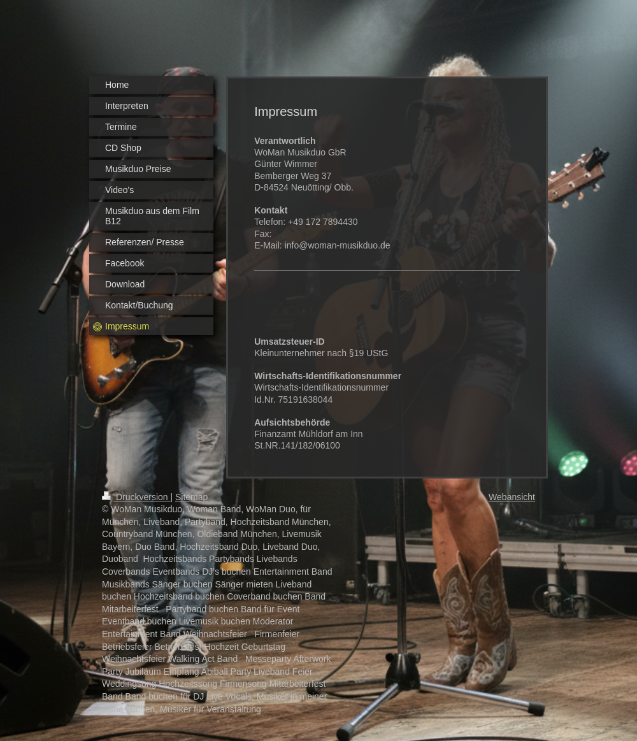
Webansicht (512, 497)
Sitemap (191, 497)
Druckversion (136, 497)
